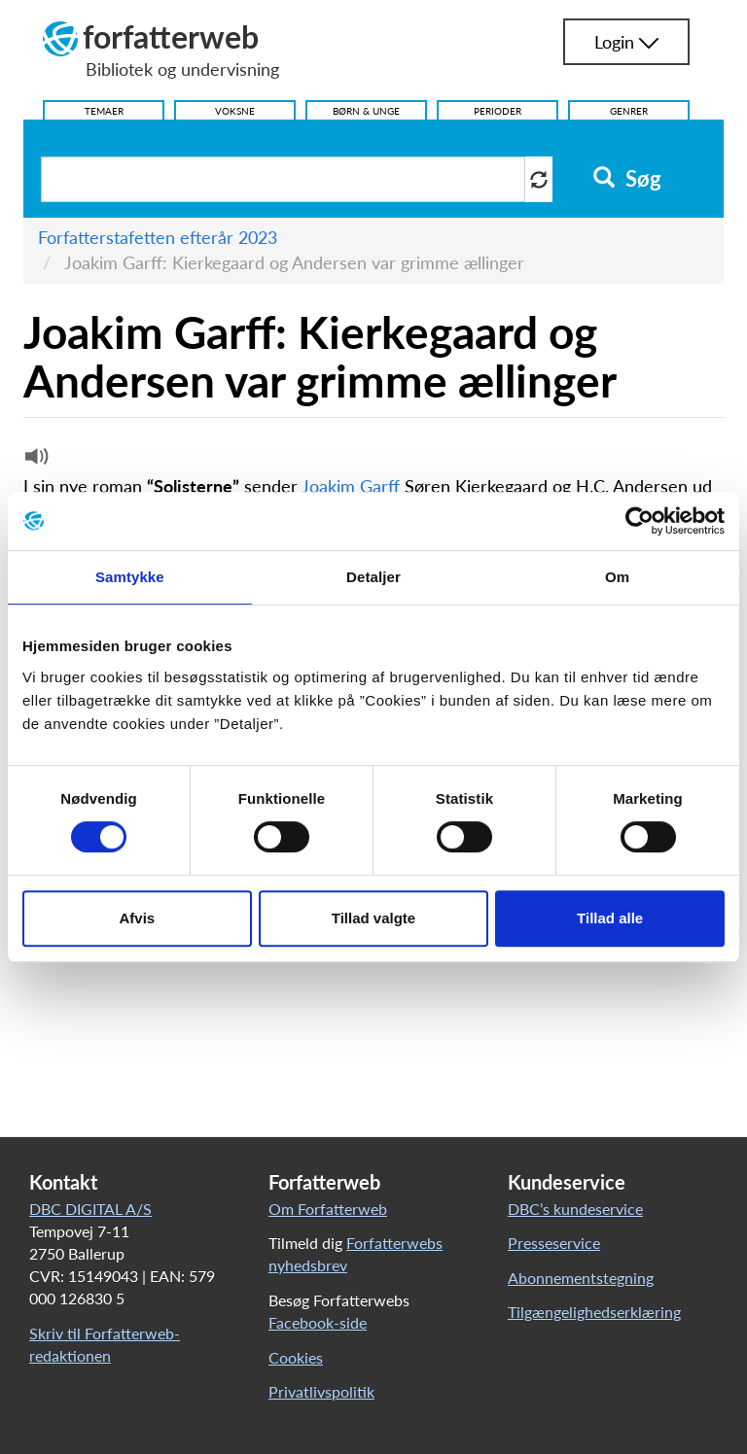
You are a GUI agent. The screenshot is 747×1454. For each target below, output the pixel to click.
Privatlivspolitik (321, 1391)
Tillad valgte (373, 918)
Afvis (137, 918)
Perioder (497, 111)
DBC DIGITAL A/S (90, 1208)
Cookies (295, 1357)
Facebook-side (317, 1322)
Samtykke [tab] (129, 577)
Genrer (629, 111)
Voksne (235, 111)
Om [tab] (617, 577)
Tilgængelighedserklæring (594, 1311)
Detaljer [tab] (373, 577)
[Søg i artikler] (283, 179)
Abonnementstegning (581, 1277)
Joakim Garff (351, 486)
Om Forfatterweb (327, 1208)
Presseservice (554, 1242)
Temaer (104, 111)
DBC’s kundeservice (575, 1208)
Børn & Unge (366, 111)
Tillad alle (610, 918)
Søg (626, 178)
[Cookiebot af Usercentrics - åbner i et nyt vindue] (639, 521)
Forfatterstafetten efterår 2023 (157, 237)
